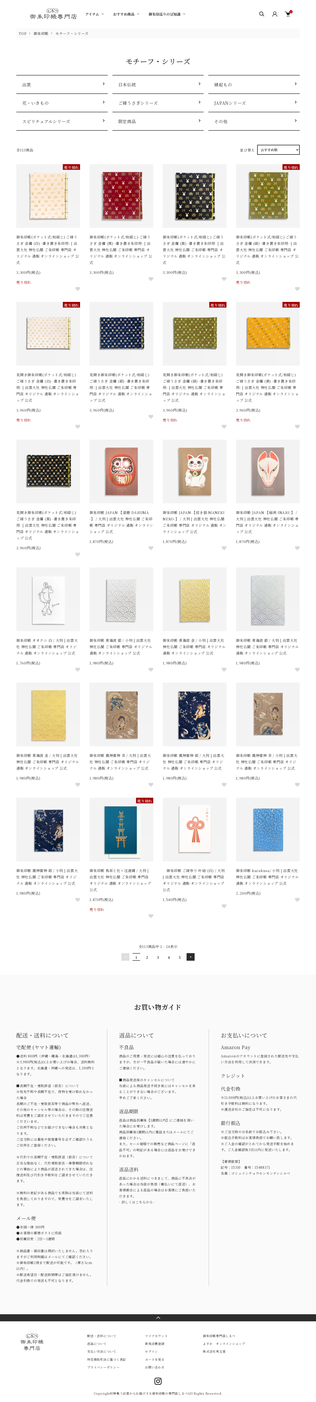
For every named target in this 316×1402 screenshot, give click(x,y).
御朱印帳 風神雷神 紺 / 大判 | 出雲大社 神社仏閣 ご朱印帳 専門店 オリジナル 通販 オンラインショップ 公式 (193, 762)
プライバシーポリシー (103, 1367)
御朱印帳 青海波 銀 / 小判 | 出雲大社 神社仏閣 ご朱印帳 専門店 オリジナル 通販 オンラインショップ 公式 (121, 646)
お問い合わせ (155, 1367)
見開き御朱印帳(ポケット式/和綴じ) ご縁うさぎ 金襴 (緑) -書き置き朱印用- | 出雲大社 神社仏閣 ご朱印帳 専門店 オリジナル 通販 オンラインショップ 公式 (194, 387)
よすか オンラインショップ (224, 1343)
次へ (191, 957)
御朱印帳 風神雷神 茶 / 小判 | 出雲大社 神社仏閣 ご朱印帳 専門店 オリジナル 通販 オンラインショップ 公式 (267, 762)
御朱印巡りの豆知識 (164, 14)
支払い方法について (101, 1351)
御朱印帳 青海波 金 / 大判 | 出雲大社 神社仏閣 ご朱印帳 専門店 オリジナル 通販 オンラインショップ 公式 (47, 762)
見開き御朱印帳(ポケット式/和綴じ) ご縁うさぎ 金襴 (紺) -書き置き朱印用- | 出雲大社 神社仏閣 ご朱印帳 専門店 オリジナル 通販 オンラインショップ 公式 (121, 387)
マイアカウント (156, 1336)
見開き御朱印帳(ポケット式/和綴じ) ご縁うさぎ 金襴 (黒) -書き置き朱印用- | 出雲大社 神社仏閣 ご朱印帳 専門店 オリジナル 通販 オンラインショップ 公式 (47, 525)
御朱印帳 (41, 33)
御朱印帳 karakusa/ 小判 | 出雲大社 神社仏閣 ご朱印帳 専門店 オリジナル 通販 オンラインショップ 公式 (267, 877)
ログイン (151, 1351)
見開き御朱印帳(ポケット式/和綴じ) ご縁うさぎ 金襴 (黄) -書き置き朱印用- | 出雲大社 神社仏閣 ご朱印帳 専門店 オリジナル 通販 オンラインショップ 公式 (267, 387)
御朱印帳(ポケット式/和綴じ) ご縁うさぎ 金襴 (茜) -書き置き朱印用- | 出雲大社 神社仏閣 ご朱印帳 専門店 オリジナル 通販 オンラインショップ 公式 (121, 249)
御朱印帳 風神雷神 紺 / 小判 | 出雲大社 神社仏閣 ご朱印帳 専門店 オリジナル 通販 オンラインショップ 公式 (47, 877)
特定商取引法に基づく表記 (106, 1359)
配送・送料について (101, 1336)
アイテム (92, 14)
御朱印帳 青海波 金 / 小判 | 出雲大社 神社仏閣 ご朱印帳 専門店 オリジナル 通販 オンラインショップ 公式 (194, 646)
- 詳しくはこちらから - (137, 1202)
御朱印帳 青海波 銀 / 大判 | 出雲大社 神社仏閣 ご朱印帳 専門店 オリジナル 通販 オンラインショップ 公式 (267, 646)
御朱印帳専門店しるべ (219, 1336)
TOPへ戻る (158, 1317)
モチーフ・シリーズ (72, 33)
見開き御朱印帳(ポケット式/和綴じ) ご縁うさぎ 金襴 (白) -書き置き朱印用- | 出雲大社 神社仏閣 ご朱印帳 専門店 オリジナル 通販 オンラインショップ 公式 (47, 387)
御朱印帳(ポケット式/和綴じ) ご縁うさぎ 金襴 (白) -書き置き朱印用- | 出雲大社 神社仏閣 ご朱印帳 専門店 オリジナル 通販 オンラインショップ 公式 (47, 249)
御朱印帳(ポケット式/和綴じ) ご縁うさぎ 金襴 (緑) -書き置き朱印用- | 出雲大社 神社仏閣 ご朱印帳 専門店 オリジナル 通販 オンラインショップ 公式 (267, 249)
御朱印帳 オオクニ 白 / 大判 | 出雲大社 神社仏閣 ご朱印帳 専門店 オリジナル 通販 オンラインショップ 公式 (47, 646)
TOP (22, 33)
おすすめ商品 (123, 14)
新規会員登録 (155, 1343)
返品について (97, 1343)
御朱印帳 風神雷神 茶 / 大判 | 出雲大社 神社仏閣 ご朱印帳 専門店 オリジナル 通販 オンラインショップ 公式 (120, 762)
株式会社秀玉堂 (214, 1351)
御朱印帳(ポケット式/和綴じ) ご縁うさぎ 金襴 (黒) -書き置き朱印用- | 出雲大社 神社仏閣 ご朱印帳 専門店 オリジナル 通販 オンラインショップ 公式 (194, 249)
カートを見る (155, 1359)
